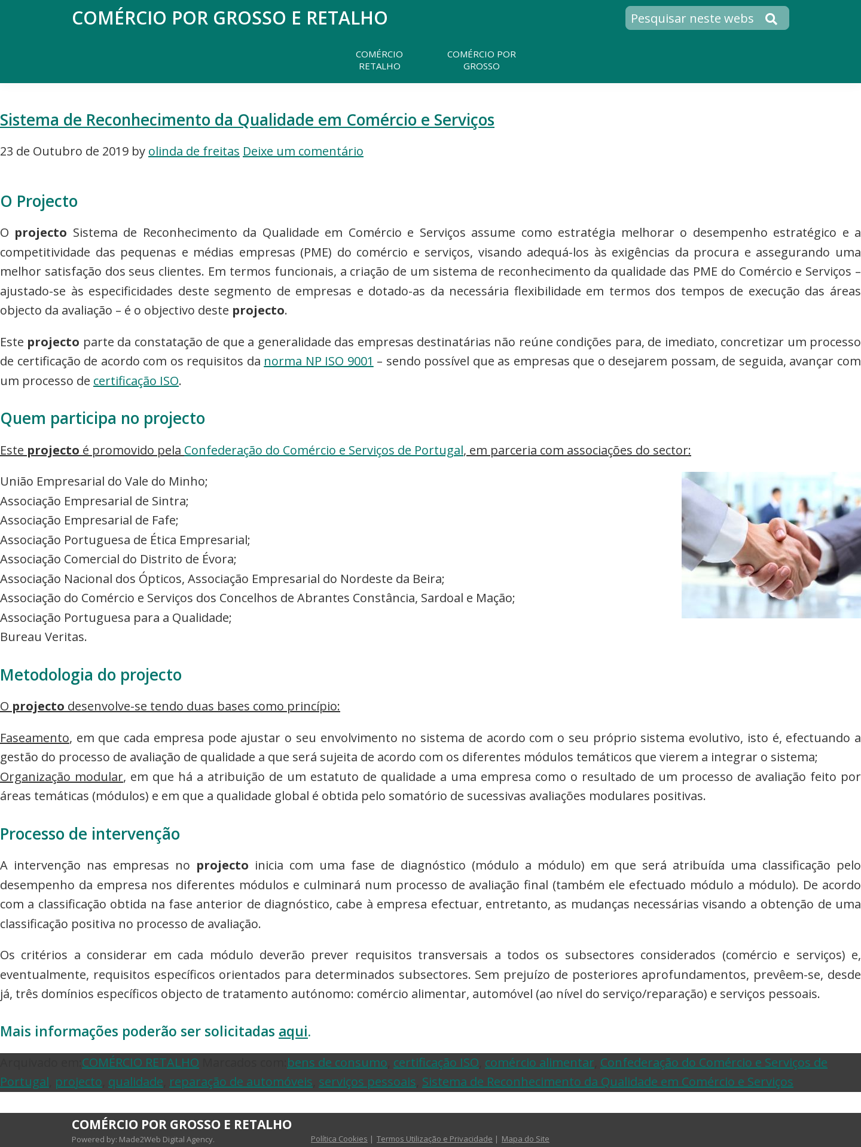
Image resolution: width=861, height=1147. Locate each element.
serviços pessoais (367, 1081)
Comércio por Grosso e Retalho (230, 17)
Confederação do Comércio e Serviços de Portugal (323, 450)
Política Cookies (339, 1138)
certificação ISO (136, 381)
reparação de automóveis (241, 1081)
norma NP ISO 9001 (319, 361)
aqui (293, 1031)
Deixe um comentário (303, 151)
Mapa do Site (525, 1138)
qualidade (135, 1081)
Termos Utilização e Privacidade (435, 1138)
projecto (78, 1081)
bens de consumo (337, 1062)
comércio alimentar (539, 1062)
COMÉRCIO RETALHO (140, 1062)
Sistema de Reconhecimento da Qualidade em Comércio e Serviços (247, 119)
